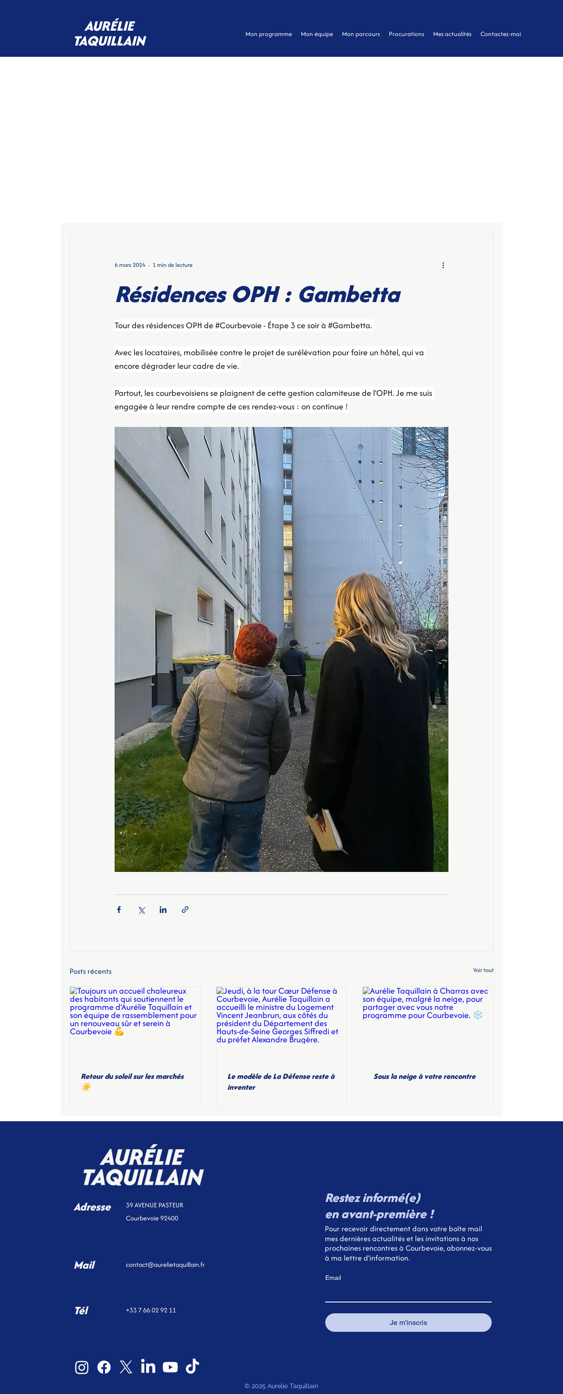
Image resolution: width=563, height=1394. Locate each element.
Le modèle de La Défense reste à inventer (280, 1081)
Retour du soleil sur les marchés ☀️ (132, 1081)
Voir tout (483, 970)
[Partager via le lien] (185, 909)
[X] (126, 1367)
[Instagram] (82, 1367)
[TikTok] (192, 1367)
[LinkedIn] (148, 1367)
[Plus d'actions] (443, 264)
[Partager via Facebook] (119, 909)
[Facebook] (104, 1367)
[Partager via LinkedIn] (163, 909)
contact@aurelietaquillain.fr (165, 1264)
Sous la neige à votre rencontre (424, 1076)
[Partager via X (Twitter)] (141, 909)
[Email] (405, 1293)
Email (333, 1277)
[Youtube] (170, 1367)
